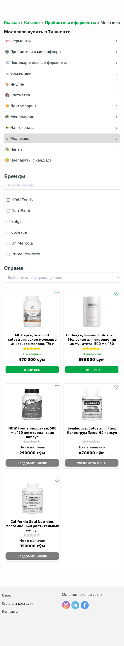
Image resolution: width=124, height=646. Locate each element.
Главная (12, 22)
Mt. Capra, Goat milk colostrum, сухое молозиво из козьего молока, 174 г (32, 339)
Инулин (61, 84)
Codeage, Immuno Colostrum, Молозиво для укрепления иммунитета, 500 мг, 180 (91, 339)
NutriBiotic (19, 210)
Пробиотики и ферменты (70, 22)
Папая (61, 149)
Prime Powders (23, 253)
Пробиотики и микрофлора (61, 51)
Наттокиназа (61, 127)
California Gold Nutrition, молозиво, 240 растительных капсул (32, 525)
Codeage (17, 232)
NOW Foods (20, 199)
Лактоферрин (61, 105)
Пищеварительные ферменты (61, 62)
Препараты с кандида (61, 159)
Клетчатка (61, 94)
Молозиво (61, 138)
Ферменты (61, 40)
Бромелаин (61, 73)
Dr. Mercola (20, 242)
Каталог (32, 22)
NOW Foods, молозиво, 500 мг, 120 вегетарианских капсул (32, 432)
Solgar (15, 221)
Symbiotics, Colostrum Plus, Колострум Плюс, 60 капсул (92, 430)
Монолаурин (61, 116)
